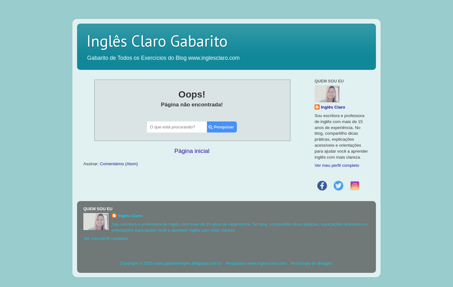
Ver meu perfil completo (337, 165)
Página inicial (191, 151)
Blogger (325, 263)
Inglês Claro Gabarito (157, 41)
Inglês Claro (333, 107)
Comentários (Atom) (119, 163)
